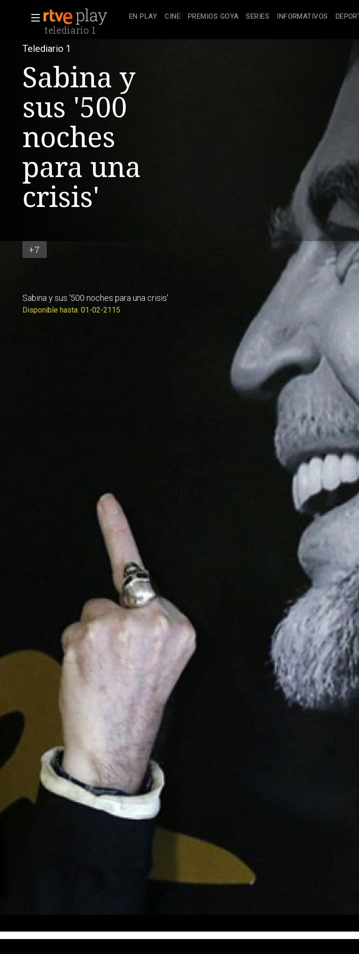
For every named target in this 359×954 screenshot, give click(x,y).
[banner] (84, 16)
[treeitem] (143, 17)
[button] (32, 17)
